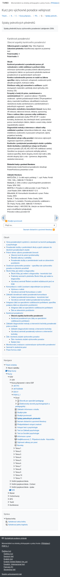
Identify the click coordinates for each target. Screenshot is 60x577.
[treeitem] (30, 435)
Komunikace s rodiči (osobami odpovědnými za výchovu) (28, 287)
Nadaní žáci (15, 342)
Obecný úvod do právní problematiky (25, 255)
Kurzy (12, 16)
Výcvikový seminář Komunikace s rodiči (26, 292)
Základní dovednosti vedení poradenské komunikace (26, 295)
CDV (16, 16)
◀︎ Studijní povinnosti (13, 221)
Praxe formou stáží (13, 350)
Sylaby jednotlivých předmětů (51, 16)
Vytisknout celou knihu (16, 522)
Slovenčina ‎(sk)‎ (10, 570)
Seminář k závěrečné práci (16, 347)
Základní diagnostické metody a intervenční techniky (31, 329)
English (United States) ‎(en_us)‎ (16, 562)
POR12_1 (36, 16)
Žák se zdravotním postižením (22, 310)
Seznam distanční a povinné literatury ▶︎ (39, 230)
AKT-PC (16, 386)
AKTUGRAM (18, 389)
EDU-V (15, 392)
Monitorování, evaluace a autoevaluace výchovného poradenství (30, 345)
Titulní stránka (5, 16)
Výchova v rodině (17, 289)
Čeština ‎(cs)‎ (6, 551)
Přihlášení (55, 3)
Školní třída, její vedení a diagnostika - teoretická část (31, 273)
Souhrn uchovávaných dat (12, 574)
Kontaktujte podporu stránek (14, 538)
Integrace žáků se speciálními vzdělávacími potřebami (32, 308)
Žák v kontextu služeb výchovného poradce (22, 337)
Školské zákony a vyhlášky (21, 258)
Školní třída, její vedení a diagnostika (20, 271)
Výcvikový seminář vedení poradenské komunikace (30, 300)
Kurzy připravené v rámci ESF (25, 16)
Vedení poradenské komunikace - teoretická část (29, 297)
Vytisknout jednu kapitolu (17, 525)
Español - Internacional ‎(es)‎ (14, 564)
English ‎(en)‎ (8, 559)
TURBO (5, 3)
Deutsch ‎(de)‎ (9, 556)
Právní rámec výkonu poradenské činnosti (22, 252)
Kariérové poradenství (14, 313)
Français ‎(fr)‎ (8, 567)
